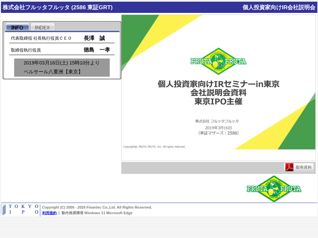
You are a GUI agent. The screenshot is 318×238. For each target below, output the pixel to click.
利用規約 (49, 213)
